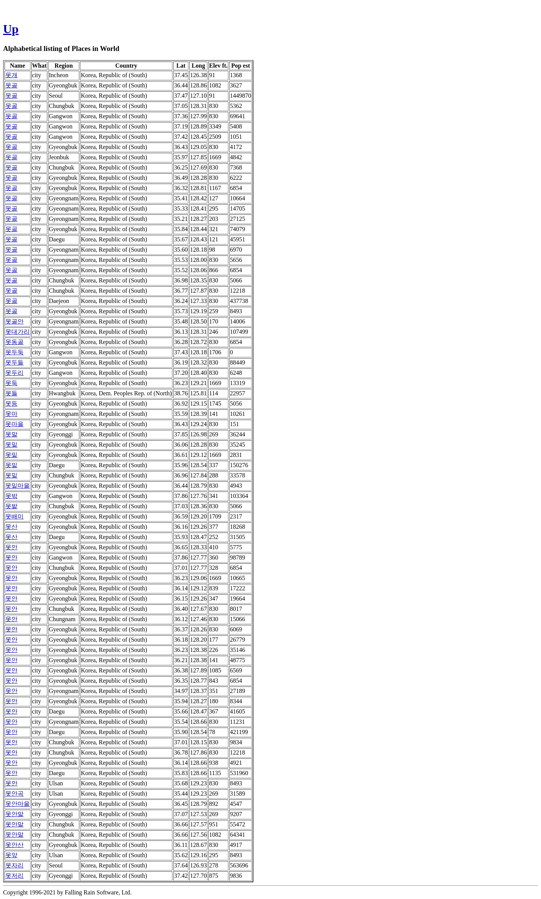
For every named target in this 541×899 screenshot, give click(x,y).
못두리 (14, 372)
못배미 (14, 516)
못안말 (14, 814)
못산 (11, 526)
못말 (11, 434)
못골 (11, 85)
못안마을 (17, 804)
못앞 (11, 855)
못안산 (14, 845)
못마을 (14, 424)
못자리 (14, 865)
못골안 (14, 321)
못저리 (14, 875)
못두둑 (14, 352)
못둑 (11, 383)
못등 (11, 403)
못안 (11, 547)
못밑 (11, 444)
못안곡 (14, 793)
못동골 (14, 342)
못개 (11, 75)
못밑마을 (17, 485)
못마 (11, 414)
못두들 (14, 362)
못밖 (11, 496)
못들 (11, 393)
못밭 (11, 506)
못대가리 (17, 331)
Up (11, 29)
